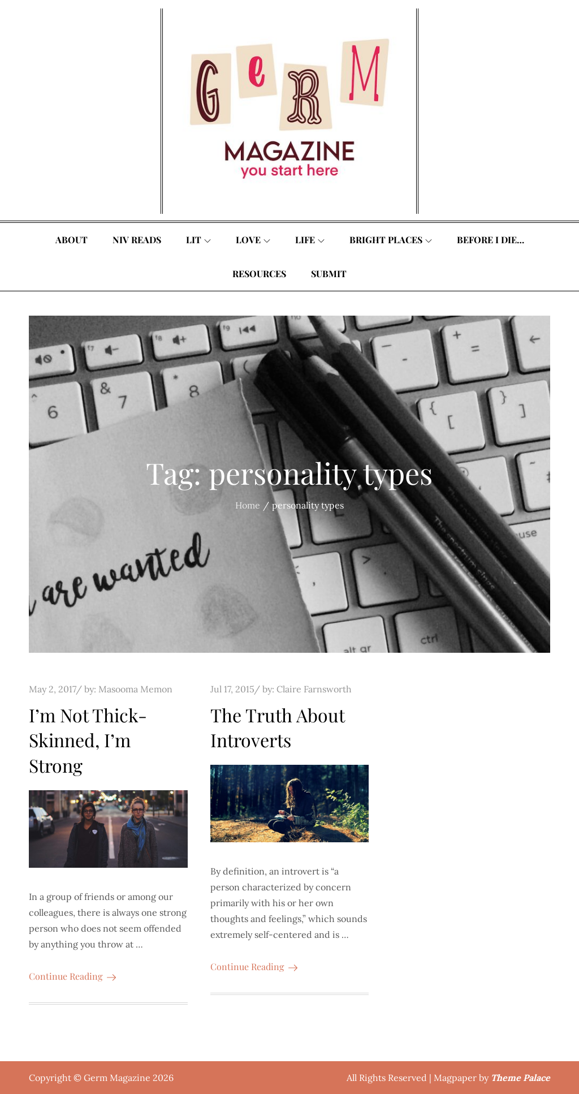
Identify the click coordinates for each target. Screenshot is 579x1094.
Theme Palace (520, 1077)
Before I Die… (490, 239)
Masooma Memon (135, 689)
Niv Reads (137, 239)
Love (253, 239)
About (71, 239)
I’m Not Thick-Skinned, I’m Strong (88, 740)
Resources (259, 273)
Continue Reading (72, 976)
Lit (198, 239)
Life (310, 239)
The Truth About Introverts (277, 727)
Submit (329, 273)
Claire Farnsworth (314, 689)
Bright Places (390, 239)
